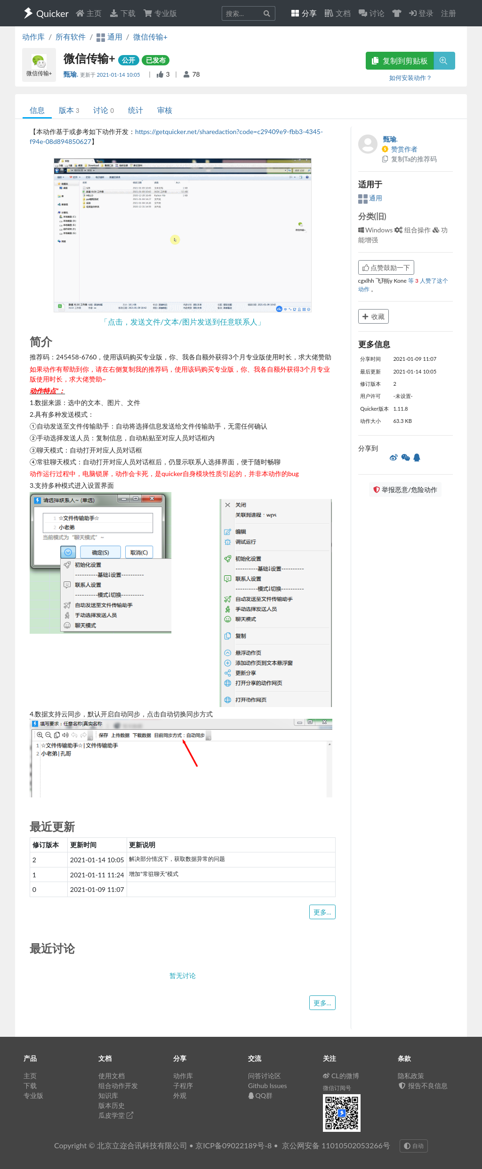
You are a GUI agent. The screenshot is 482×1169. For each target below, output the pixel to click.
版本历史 (111, 1105)
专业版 (160, 12)
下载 (122, 12)
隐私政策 (411, 1076)
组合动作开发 (118, 1085)
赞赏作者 (399, 149)
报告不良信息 (423, 1085)
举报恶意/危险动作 (405, 489)
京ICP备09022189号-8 (233, 1145)
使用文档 (111, 1076)
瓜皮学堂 (115, 1115)
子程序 (183, 1085)
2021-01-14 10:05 (119, 75)
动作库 (33, 36)
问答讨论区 (264, 1076)
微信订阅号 (337, 1087)
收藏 (373, 316)
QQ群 (260, 1095)
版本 (69, 109)
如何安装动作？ (410, 77)
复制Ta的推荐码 (409, 159)
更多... (322, 912)
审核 (164, 109)
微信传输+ (150, 36)
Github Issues (267, 1085)
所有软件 (71, 36)
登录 (421, 12)
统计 (135, 109)
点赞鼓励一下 (386, 267)
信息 (37, 109)
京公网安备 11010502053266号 (336, 1145)
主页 (88, 12)
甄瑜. (72, 74)
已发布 (156, 60)
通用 (370, 198)
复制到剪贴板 (399, 60)
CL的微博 (341, 1076)
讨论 (103, 109)
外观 (179, 1095)
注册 (448, 12)
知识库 (108, 1095)
